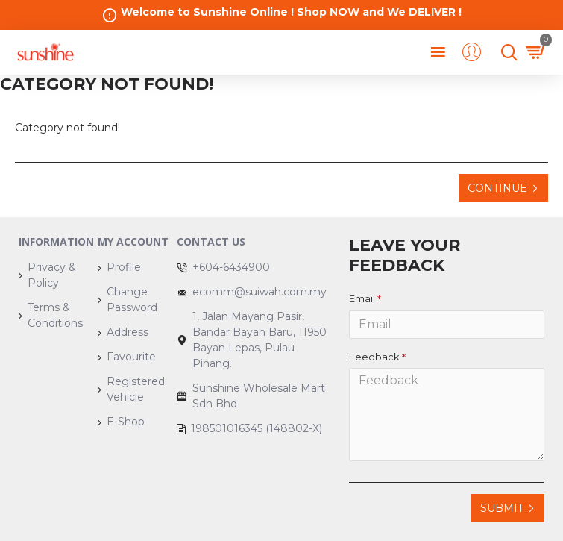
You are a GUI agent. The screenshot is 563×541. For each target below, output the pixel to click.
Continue (497, 188)
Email (362, 298)
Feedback (374, 357)
